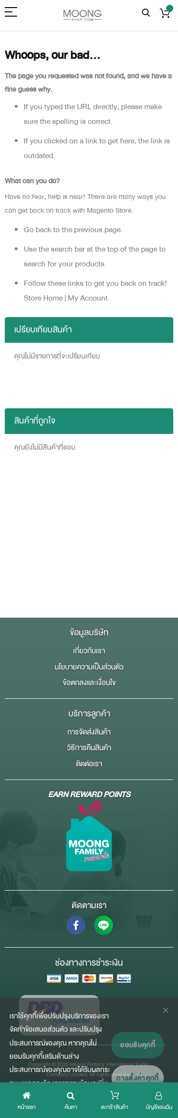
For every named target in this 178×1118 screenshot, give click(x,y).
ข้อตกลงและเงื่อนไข (89, 682)
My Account (88, 297)
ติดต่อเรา (89, 764)
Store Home (43, 297)
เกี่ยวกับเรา (89, 651)
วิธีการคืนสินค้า (89, 748)
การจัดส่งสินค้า (89, 732)
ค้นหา (146, 13)
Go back (37, 229)
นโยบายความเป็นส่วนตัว (89, 667)
